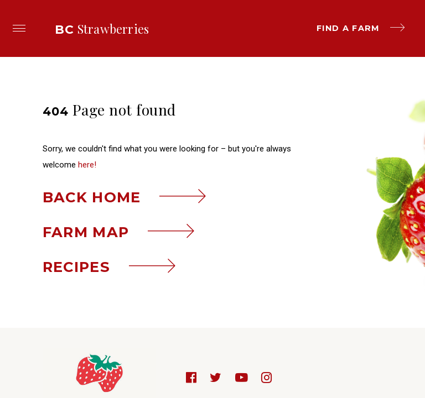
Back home (125, 197)
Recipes (109, 266)
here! (87, 165)
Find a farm (361, 28)
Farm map (119, 231)
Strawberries (102, 28)
